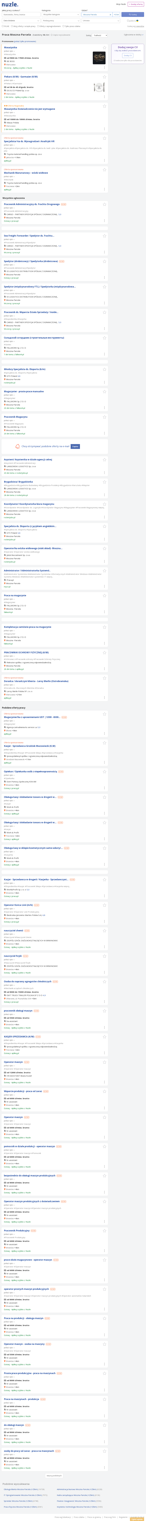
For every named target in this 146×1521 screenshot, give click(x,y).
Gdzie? (85, 10)
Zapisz (75, 446)
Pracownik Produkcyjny (17, 1230)
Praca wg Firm (110, 1517)
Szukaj (134, 14)
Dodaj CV (128, 55)
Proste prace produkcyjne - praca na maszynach (29, 1373)
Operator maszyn (13, 1062)
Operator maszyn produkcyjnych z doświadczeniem (32, 1201)
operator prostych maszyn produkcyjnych (26, 1289)
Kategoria (46, 10)
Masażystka (10, 47)
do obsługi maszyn (14, 1425)
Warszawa (10, 64)
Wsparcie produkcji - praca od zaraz (23, 1091)
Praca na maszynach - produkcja (21, 1399)
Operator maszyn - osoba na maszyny (24, 1344)
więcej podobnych (54, 1475)
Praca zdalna (79, 1517)
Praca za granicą (94, 1517)
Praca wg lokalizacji (63, 1517)
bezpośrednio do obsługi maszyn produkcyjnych (29, 1175)
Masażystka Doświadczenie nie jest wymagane (29, 108)
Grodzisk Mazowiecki (15, 759)
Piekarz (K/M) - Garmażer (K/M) (21, 76)
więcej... (101, 507)
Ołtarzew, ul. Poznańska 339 (18, 998)
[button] (104, 47)
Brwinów (10, 785)
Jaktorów (10, 157)
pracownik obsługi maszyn (18, 1010)
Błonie (9, 730)
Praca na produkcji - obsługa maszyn (23, 1318)
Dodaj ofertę (136, 4)
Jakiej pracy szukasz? (11, 10)
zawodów (140, 26)
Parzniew (10, 186)
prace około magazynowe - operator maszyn (28, 1259)
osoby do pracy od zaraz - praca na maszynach (29, 1450)
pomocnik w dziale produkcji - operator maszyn (29, 1146)
